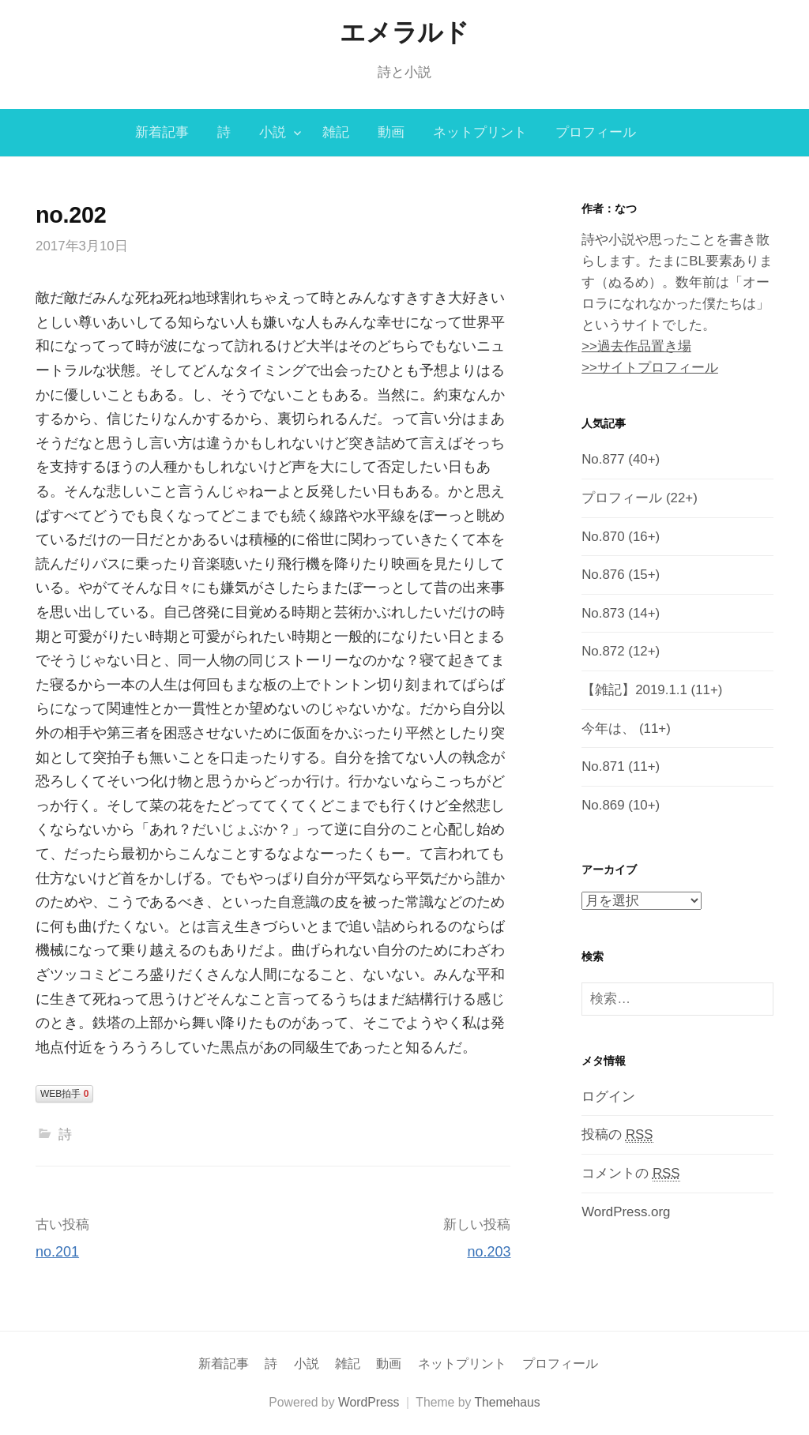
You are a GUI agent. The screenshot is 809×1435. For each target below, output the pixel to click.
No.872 (602, 651)
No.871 (602, 766)
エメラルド (404, 32)
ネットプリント (480, 132)
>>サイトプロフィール (649, 367)
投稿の (617, 1135)
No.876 (602, 574)
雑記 (335, 132)
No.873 (602, 613)
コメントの (630, 1173)
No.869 (602, 805)
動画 (391, 132)
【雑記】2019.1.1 (634, 689)
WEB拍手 (64, 1093)
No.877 (602, 459)
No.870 (602, 536)
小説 (272, 132)
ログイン (608, 1096)
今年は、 (608, 728)
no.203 (488, 1252)
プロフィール (595, 132)
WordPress (369, 1402)
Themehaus (507, 1402)
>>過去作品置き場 (636, 346)
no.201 (57, 1252)
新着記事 (162, 132)
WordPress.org (625, 1211)
